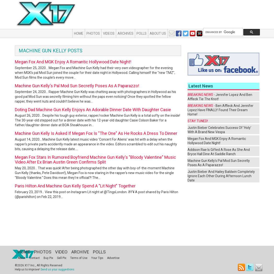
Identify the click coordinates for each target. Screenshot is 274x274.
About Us (158, 33)
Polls (142, 33)
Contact (34, 258)
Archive (80, 251)
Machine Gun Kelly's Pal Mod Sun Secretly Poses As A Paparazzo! (77, 85)
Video (61, 251)
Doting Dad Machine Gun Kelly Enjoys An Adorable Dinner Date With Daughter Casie (93, 109)
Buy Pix (48, 258)
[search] (223, 32)
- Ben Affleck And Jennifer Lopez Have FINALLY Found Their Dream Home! (220, 110)
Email (259, 267)
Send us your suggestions (57, 269)
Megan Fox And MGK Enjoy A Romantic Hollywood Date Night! (73, 61)
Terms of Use (78, 258)
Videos (108, 33)
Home (78, 33)
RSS (241, 267)
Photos (93, 33)
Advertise (113, 258)
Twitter (250, 267)
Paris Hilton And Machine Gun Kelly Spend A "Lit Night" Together (75, 185)
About (21, 258)
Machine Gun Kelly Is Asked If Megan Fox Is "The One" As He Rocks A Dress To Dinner (96, 133)
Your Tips (97, 258)
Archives (125, 33)
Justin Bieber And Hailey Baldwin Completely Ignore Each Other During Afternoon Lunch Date (221, 176)
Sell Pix (61, 258)
